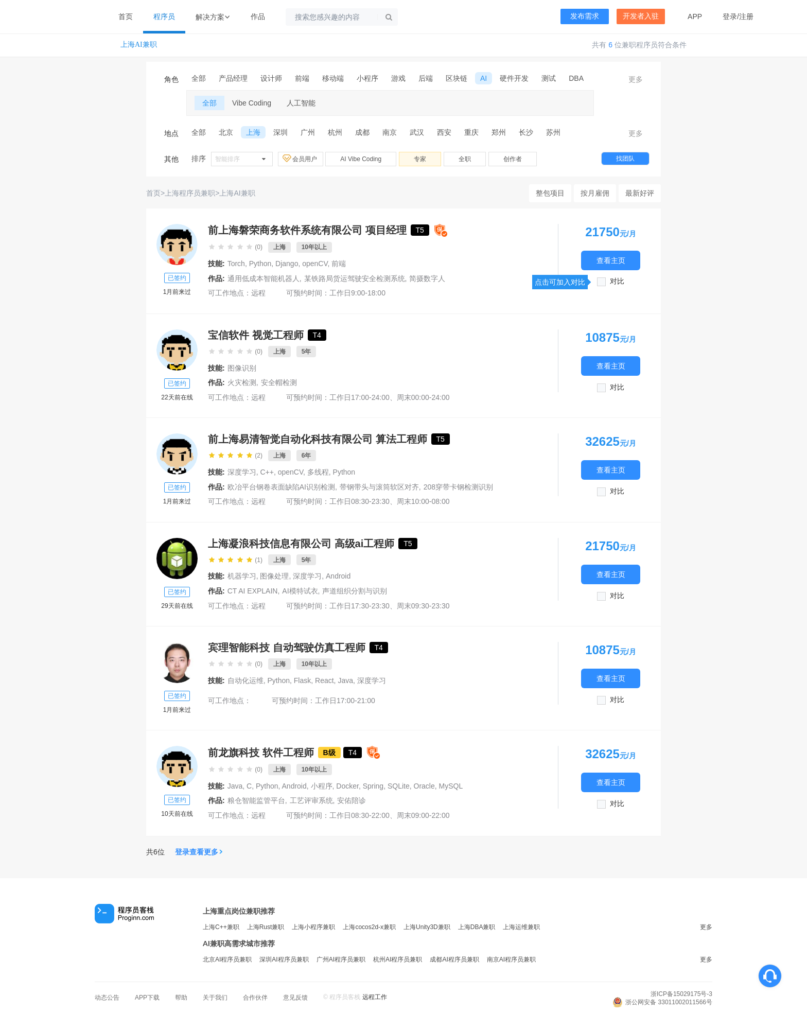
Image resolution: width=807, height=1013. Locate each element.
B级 (329, 752)
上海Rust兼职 (266, 927)
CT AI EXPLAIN (252, 591)
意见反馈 (295, 997)
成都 (362, 132)
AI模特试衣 (300, 591)
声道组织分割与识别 (354, 591)
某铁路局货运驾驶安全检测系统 (354, 278)
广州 (308, 132)
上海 (253, 132)
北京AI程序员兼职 (227, 959)
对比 (617, 281)
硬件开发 (514, 78)
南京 (389, 132)
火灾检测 (241, 382)
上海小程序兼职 (313, 927)
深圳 (280, 132)
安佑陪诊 (351, 800)
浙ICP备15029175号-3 (681, 994)
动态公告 (107, 997)
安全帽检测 (279, 382)
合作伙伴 (255, 997)
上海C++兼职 (221, 927)
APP (695, 16)
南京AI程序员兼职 (511, 959)
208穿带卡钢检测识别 (458, 487)
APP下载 (147, 997)
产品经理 (233, 78)
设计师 (271, 78)
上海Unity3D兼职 (427, 927)
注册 (746, 16)
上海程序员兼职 (190, 193)
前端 (302, 78)
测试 (548, 78)
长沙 (526, 132)
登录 (730, 16)
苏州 (553, 132)
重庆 (471, 132)
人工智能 (301, 103)
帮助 (181, 997)
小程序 (367, 78)
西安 (444, 132)
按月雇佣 (595, 193)
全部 (198, 78)
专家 (420, 159)
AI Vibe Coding (360, 159)
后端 (425, 78)
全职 (465, 159)
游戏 (398, 78)
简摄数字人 (427, 278)
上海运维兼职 (521, 927)
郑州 (499, 132)
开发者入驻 (641, 16)
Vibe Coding (251, 103)
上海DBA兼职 (477, 927)
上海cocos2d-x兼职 (369, 927)
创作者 (512, 159)
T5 (420, 230)
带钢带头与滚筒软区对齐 (379, 487)
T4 (317, 335)
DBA (576, 78)
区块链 (456, 78)
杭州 (335, 132)
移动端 (333, 78)
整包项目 (550, 193)
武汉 (417, 132)
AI (483, 78)
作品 (258, 16)
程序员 (164, 16)
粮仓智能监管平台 (256, 800)
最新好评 (639, 193)
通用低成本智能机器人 (263, 278)
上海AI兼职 (138, 44)
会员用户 (301, 158)
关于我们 (215, 997)
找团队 (625, 158)
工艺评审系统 (311, 800)
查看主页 (611, 260)
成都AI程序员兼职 (454, 959)
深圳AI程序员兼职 (283, 959)
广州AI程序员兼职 (341, 959)
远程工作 (374, 997)
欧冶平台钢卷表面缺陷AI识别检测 (281, 487)
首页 (125, 16)
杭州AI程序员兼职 (397, 959)
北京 (226, 132)
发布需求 (584, 16)
